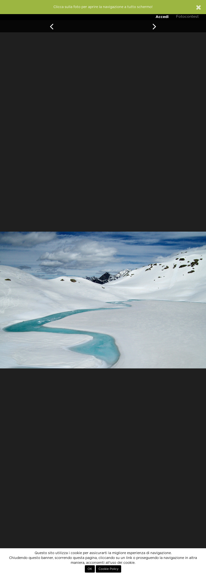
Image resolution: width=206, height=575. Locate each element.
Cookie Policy (108, 568)
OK (90, 568)
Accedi (162, 17)
